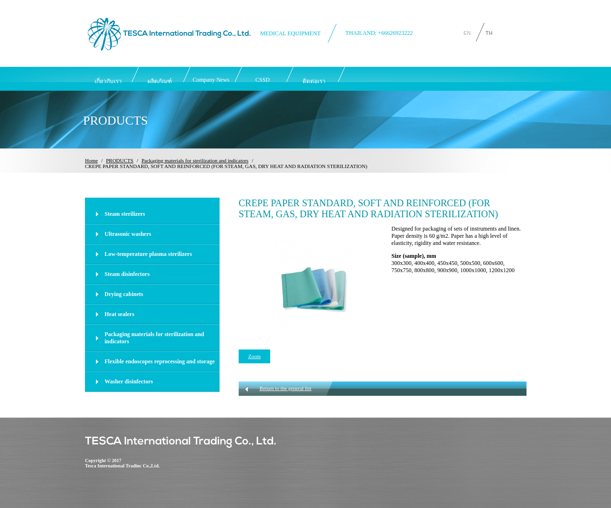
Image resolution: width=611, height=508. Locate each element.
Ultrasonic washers (128, 234)
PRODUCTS (119, 160)
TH (489, 32)
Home (91, 160)
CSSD (262, 79)
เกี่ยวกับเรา (108, 81)
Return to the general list (286, 388)
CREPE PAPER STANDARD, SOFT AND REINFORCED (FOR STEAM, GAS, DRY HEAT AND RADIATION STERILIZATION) (226, 166)
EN (467, 32)
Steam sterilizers (125, 214)
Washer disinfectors (129, 381)
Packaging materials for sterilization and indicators (194, 160)
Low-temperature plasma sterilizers (148, 254)
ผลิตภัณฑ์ (159, 81)
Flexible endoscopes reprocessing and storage (160, 361)
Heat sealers (119, 314)
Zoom (254, 356)
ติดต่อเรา (314, 81)
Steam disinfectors (127, 274)
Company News (211, 79)
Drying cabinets (124, 294)
